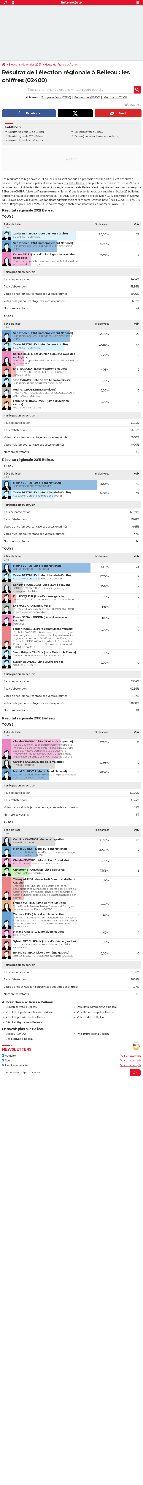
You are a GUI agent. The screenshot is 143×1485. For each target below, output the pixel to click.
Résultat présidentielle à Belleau (26, 1017)
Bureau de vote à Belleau (21, 1007)
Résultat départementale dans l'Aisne (29, 1012)
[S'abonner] (71, 1072)
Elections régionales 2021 (25, 64)
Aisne (73, 64)
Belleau (78, 136)
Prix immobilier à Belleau (93, 1033)
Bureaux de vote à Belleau (88, 131)
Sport (7, 1060)
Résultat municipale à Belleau (96, 1012)
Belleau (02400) (16, 1033)
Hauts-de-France (55, 64)
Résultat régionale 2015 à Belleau (26, 136)
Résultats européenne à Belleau (97, 1007)
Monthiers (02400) (116, 97)
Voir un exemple (130, 1055)
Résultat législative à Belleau (24, 1022)
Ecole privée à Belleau (19, 1039)
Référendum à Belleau (91, 1017)
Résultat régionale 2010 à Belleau (26, 140)
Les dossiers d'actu (15, 1065)
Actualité (9, 1055)
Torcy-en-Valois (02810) (56, 97)
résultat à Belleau (74, 183)
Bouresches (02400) (87, 97)
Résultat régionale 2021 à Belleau (26, 131)
